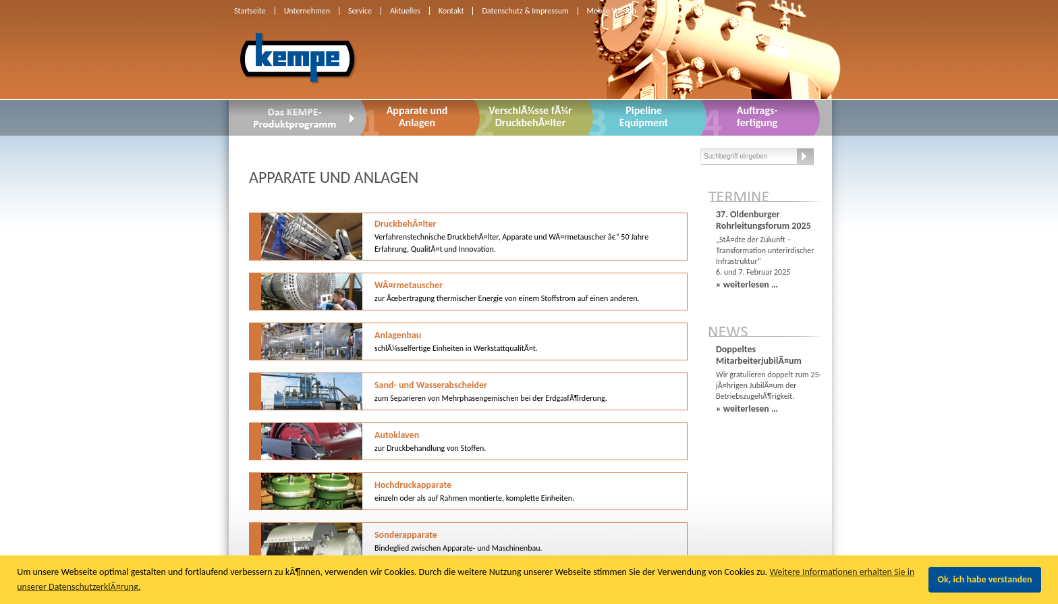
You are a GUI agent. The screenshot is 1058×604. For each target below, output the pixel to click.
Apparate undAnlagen (417, 116)
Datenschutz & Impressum (525, 11)
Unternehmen (307, 11)
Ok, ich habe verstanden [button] (985, 579)
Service (360, 11)
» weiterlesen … (747, 284)
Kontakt (451, 11)
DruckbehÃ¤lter (511, 236)
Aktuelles (405, 11)
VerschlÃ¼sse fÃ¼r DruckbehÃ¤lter (530, 116)
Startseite (250, 11)
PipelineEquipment (643, 116)
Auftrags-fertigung (757, 116)
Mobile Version (611, 11)
